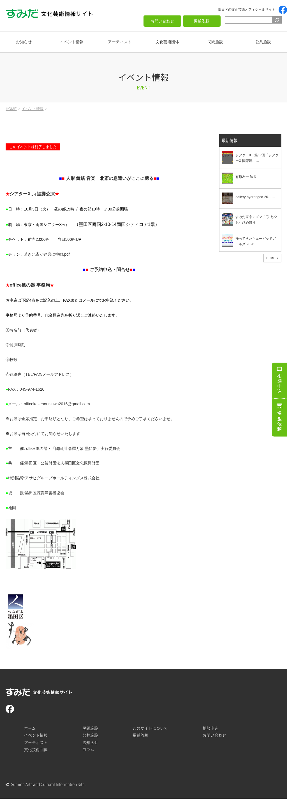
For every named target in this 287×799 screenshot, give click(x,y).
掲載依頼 (201, 21)
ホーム (30, 728)
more (270, 258)
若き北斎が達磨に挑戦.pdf (47, 254)
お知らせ (24, 42)
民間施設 (215, 42)
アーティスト (119, 42)
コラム (88, 750)
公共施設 (263, 42)
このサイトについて (150, 728)
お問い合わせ (162, 21)
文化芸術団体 (167, 42)
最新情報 (229, 141)
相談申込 (279, 381)
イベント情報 (72, 42)
